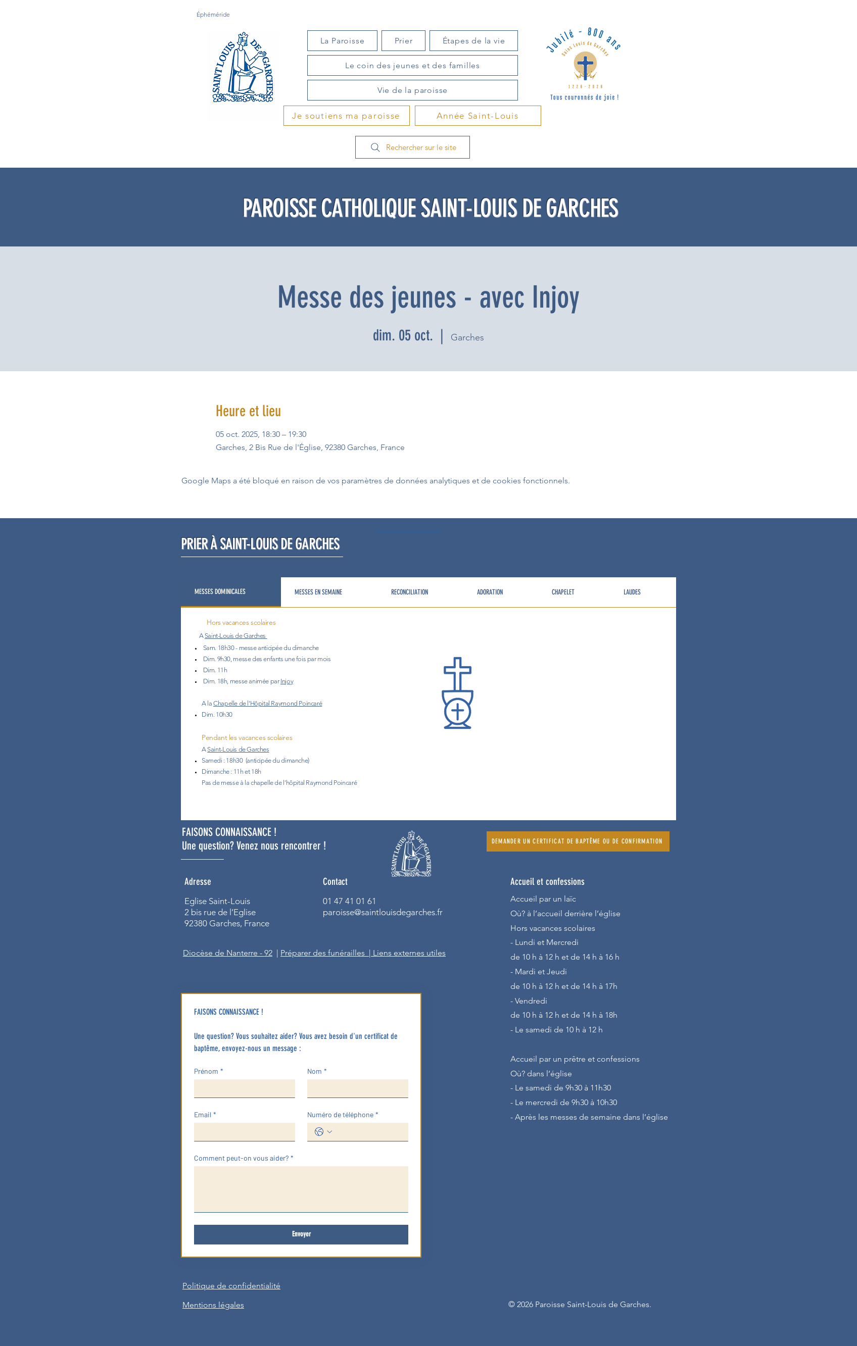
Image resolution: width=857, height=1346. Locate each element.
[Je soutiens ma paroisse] (346, 116)
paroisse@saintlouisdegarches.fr (383, 912)
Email (205, 1114)
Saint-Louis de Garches (235, 635)
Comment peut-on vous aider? (244, 1158)
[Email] (241, 1132)
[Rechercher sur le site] (412, 147)
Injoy (286, 681)
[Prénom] (241, 1088)
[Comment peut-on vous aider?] (301, 1189)
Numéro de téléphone (342, 1114)
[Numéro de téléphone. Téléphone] (368, 1132)
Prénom (208, 1071)
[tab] (231, 592)
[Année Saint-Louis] (478, 116)
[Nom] (354, 1088)
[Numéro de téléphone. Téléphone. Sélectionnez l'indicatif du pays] (323, 1132)
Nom (317, 1071)
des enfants (267, 659)
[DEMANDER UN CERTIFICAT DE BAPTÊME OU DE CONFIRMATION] (578, 841)
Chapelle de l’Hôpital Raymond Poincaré (267, 703)
